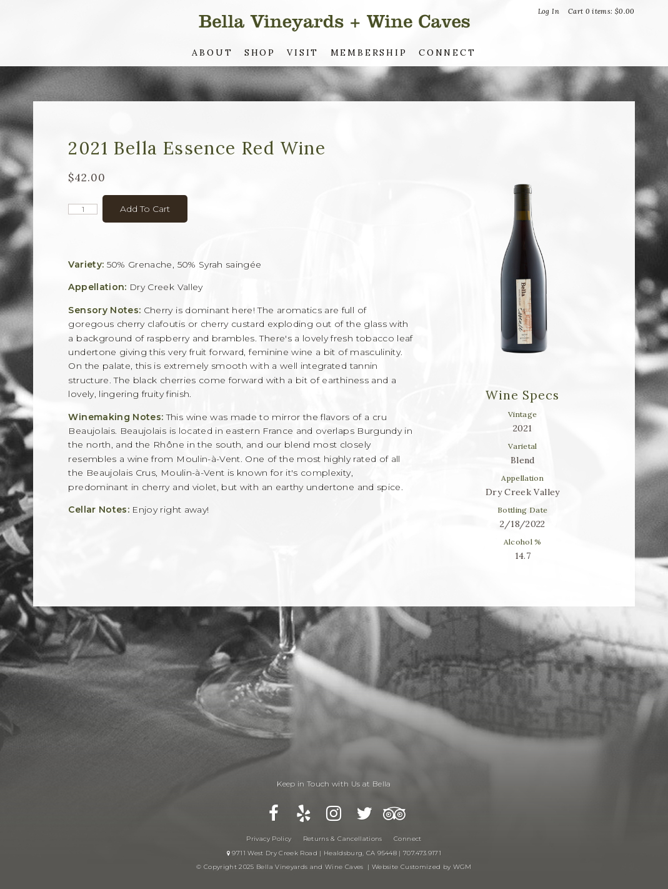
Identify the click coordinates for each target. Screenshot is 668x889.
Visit (303, 52)
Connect (447, 52)
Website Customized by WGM (422, 867)
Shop (260, 52)
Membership (369, 52)
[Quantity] (82, 209)
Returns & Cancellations (342, 839)
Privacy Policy (268, 839)
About (212, 52)
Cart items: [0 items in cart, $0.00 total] (601, 11)
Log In (548, 11)
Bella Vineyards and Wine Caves (334, 21)
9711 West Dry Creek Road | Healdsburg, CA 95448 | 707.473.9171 (334, 853)
